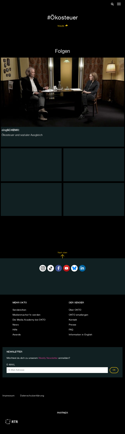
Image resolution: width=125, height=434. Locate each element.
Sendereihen (19, 310)
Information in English (80, 335)
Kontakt (73, 320)
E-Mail (11, 365)
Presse (72, 325)
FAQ (71, 330)
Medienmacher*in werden (27, 315)
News (16, 325)
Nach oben (62, 255)
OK (114, 370)
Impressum (8, 396)
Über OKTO (75, 310)
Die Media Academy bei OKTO (29, 320)
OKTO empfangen (78, 315)
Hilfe (15, 330)
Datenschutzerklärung (32, 396)
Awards (17, 335)
